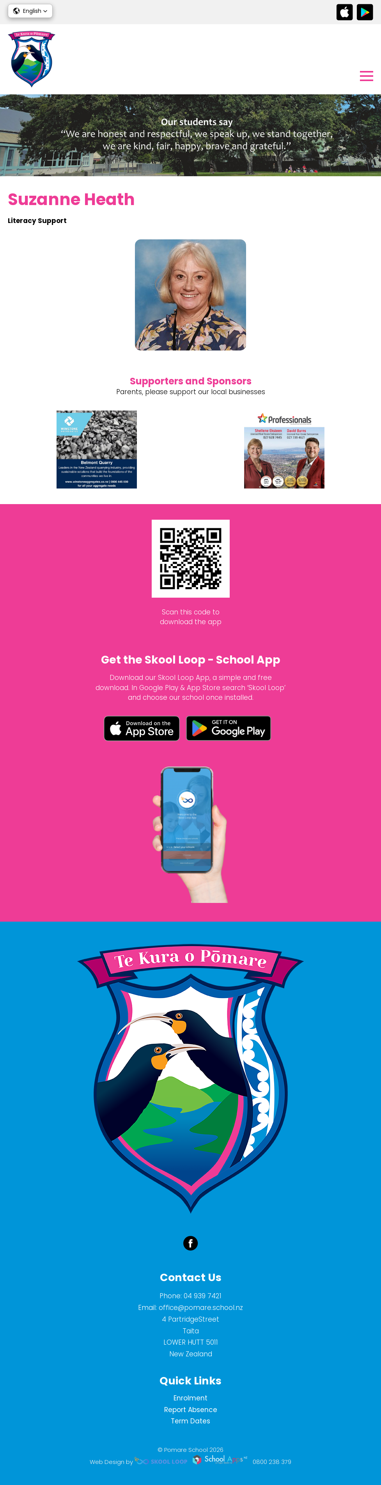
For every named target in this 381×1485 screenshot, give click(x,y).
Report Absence (190, 1409)
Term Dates (190, 1421)
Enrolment (190, 1398)
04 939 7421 (203, 1296)
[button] (30, 10)
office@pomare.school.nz (201, 1307)
